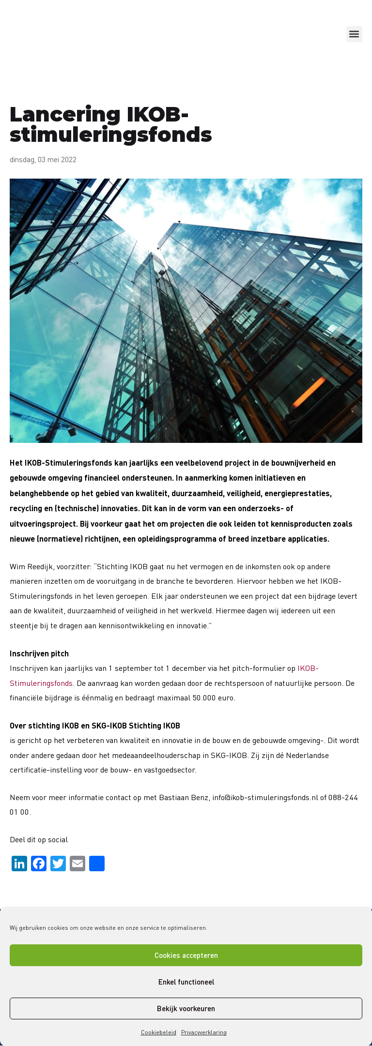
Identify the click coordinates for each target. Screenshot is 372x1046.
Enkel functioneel (186, 981)
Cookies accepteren (186, 955)
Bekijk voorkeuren (186, 1008)
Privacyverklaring (204, 1032)
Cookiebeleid (158, 1032)
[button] (354, 34)
